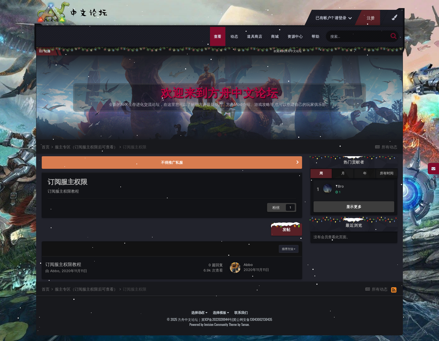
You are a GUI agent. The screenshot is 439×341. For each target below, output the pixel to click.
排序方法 (288, 249)
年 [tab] (364, 173)
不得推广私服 (172, 162)
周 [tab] (321, 173)
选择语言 (199, 312)
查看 (217, 36)
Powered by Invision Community (209, 324)
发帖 (286, 229)
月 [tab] (343, 173)
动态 (234, 36)
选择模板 (221, 312)
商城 (275, 36)
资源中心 (295, 36)
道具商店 (254, 36)
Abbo (54, 270)
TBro (339, 186)
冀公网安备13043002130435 (252, 319)
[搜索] (357, 36)
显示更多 (354, 206)
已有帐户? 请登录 (334, 17)
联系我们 (241, 312)
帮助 (315, 36)
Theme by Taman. (239, 324)
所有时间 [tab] (386, 173)
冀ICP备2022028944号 (216, 319)
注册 (371, 17)
